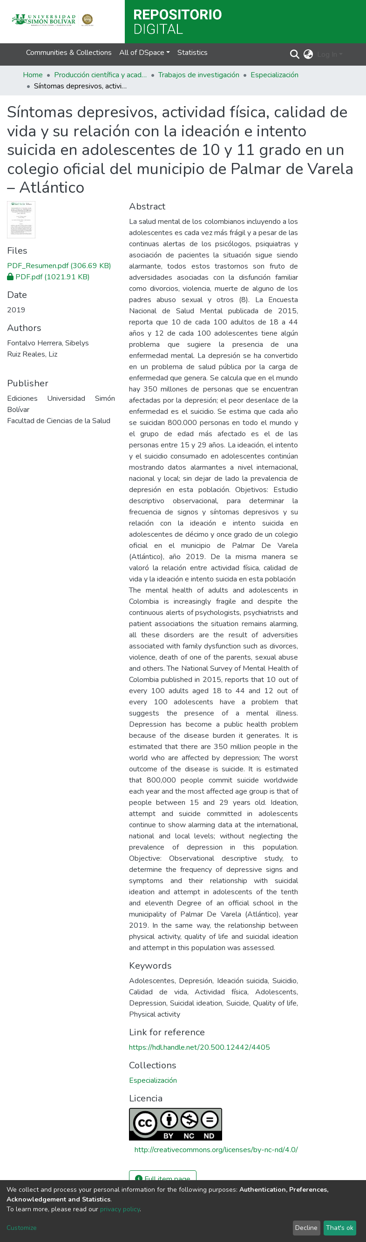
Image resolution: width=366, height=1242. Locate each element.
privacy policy (120, 1209)
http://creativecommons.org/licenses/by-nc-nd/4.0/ (216, 1150)
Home (33, 75)
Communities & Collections (69, 52)
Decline (306, 1227)
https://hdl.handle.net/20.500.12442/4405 (199, 1047)
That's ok (339, 1227)
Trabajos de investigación (198, 75)
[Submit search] (295, 54)
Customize (22, 1227)
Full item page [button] (162, 1179)
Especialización (274, 75)
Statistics (192, 52)
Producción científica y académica (100, 75)
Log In (327, 54)
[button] (308, 54)
